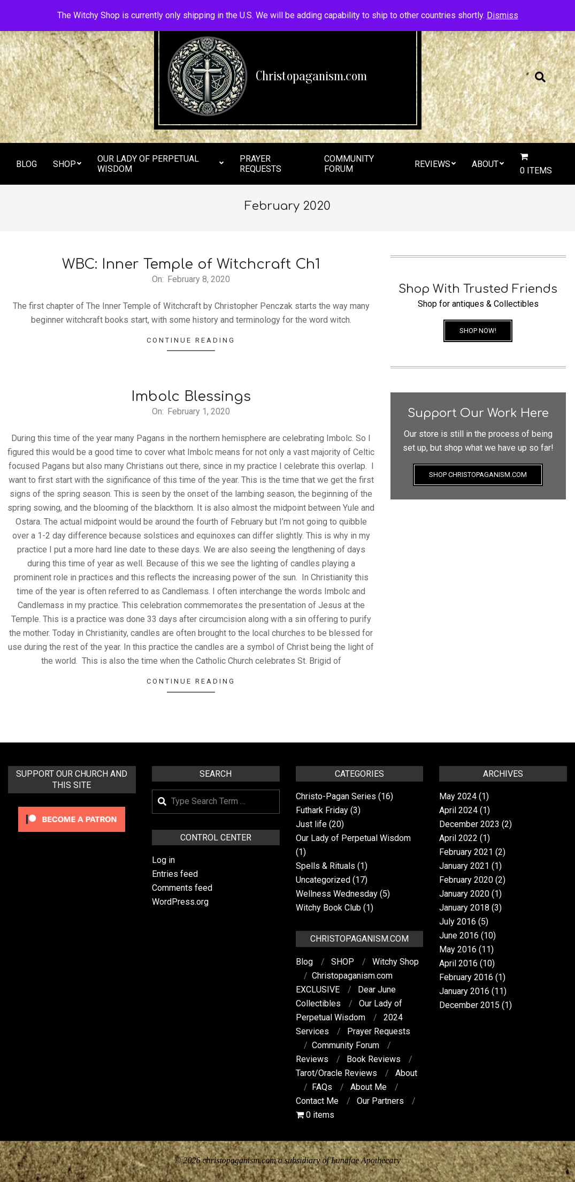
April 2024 (458, 810)
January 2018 (464, 908)
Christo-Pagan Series (336, 796)
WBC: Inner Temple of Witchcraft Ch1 (191, 264)
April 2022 (458, 838)
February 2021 (466, 852)
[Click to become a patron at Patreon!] (71, 808)
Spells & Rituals (325, 866)
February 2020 (466, 880)
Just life (311, 824)
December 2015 (469, 1005)
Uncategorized (323, 880)
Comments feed (182, 888)
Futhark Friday (322, 810)
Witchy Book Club (328, 908)
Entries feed (175, 874)
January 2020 (464, 894)
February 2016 (466, 977)
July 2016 (457, 921)
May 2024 (458, 796)
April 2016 (458, 963)
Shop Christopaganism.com (478, 475)
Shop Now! (477, 331)
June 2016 (459, 935)
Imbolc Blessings (191, 396)
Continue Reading (191, 340)
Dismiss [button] (502, 15)
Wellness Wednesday (337, 894)
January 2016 (464, 991)
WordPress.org (180, 902)
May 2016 (458, 949)
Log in (163, 860)
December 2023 (469, 824)
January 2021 (464, 866)
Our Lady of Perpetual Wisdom (353, 838)
